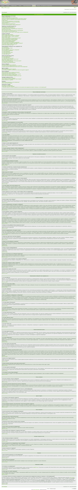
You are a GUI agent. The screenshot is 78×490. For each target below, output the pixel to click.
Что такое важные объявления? (7, 50)
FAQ (75, 7)
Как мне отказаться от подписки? (7, 79)
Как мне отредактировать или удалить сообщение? (10, 35)
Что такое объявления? (6, 51)
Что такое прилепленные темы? (7, 52)
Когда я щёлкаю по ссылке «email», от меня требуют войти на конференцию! (15, 32)
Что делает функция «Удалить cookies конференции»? (11, 24)
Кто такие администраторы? (7, 56)
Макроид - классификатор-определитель (44, 5)
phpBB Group (35, 467)
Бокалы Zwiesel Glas (37, 489)
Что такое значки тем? (6, 54)
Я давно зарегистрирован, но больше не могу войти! (11, 22)
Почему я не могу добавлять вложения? (9, 40)
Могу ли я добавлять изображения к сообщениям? (10, 49)
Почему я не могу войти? (6, 16)
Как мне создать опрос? (6, 37)
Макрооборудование (27, 5)
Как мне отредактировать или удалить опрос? (10, 38)
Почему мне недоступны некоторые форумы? (10, 39)
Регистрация (7, 7)
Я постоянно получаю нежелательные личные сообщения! (12, 65)
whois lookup (72, 477)
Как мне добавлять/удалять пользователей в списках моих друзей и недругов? (15, 69)
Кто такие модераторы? (6, 57)
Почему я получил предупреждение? (8, 41)
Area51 (3, 473)
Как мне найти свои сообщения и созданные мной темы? (11, 75)
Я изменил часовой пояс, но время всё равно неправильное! (12, 28)
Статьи (20, 5)
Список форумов (4, 12)
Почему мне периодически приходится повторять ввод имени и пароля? (14, 18)
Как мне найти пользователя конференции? (9, 74)
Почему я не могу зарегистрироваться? (8, 23)
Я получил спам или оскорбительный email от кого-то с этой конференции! (14, 66)
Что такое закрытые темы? (6, 53)
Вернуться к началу (4, 110)
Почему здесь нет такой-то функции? (8, 86)
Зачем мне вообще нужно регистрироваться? (9, 17)
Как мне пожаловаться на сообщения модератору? (10, 42)
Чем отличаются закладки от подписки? (8, 78)
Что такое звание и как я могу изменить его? (9, 31)
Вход (3, 7)
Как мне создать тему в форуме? (7, 34)
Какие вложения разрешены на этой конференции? (10, 82)
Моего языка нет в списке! (6, 29)
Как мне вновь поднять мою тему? (8, 44)
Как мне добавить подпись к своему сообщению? (10, 36)
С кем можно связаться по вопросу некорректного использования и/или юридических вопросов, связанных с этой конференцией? (24, 87)
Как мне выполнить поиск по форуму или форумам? (11, 72)
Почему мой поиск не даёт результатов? (9, 73)
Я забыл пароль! (5, 20)
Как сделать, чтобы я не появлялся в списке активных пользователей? (14, 19)
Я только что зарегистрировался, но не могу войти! (10, 21)
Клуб (34, 5)
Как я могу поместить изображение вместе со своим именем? (12, 30)
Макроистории (14, 5)
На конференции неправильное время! (8, 27)
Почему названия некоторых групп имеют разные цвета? (11, 60)
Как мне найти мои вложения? (7, 83)
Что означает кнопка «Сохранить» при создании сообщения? (12, 43)
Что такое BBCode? (5, 47)
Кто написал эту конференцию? (7, 85)
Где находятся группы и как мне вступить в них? (10, 59)
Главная (2, 5)
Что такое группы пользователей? (7, 58)
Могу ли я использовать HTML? (7, 48)
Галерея (7, 5)
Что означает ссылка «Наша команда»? (9, 62)
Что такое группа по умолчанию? (7, 61)
